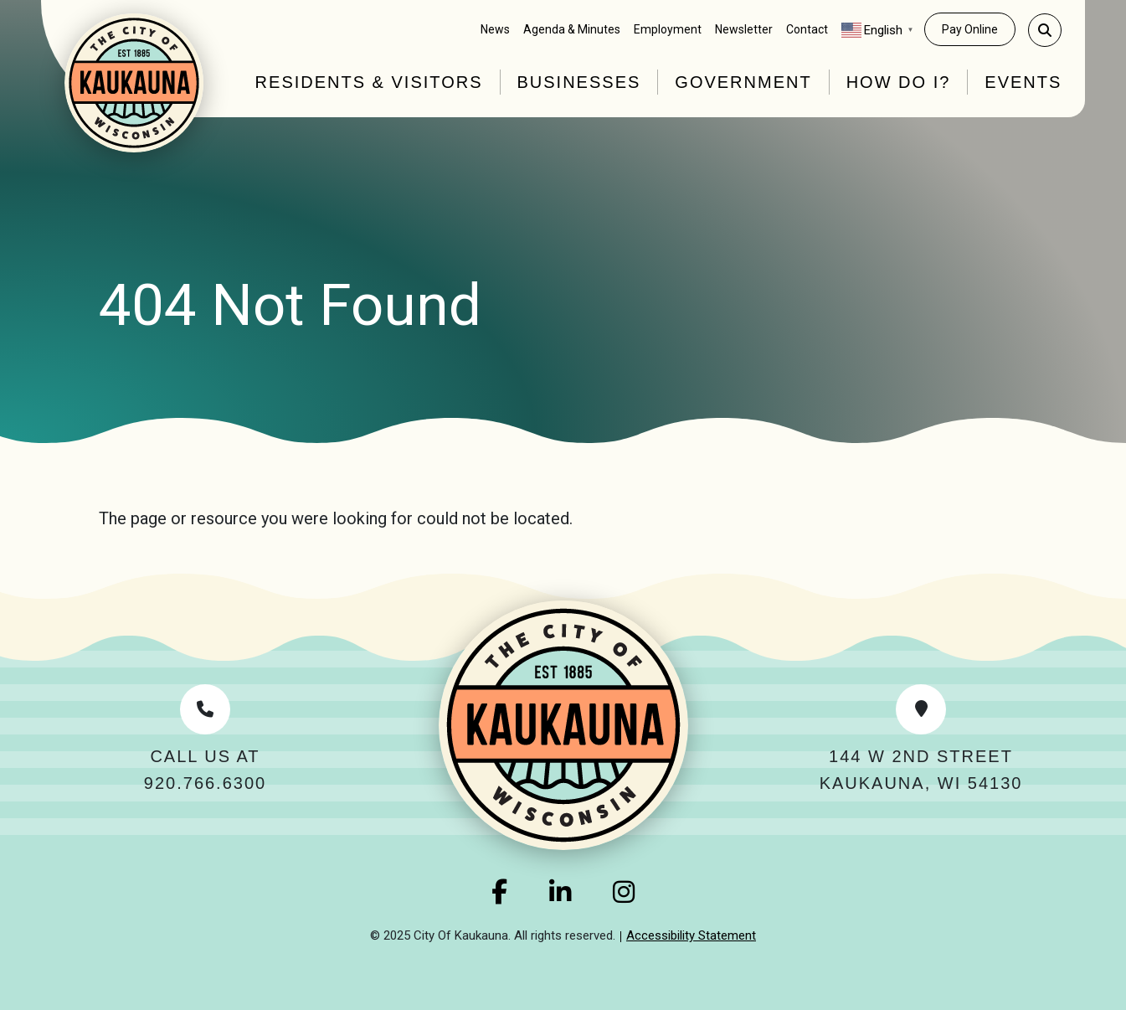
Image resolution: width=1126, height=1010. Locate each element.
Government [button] (743, 82)
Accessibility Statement (691, 935)
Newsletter (744, 29)
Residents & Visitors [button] (369, 82)
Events (1023, 82)
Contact (807, 29)
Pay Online (970, 29)
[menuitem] (495, 29)
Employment (668, 29)
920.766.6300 (205, 783)
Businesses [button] (579, 82)
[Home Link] (133, 82)
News (495, 29)
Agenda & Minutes (571, 29)
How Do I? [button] (898, 82)
